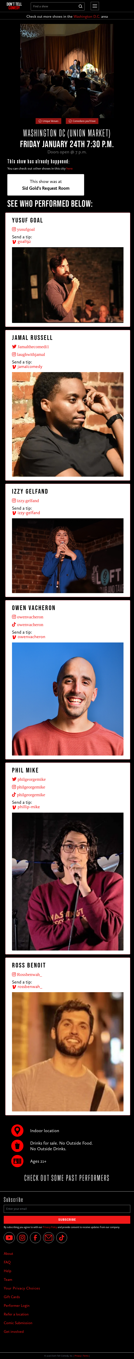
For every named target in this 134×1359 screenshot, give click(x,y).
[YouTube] (9, 1237)
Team (8, 1279)
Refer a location (16, 1314)
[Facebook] (35, 1237)
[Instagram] (22, 1237)
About (8, 1253)
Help (7, 1271)
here (69, 168)
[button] (94, 6)
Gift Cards (12, 1297)
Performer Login (17, 1305)
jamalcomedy (27, 366)
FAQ (7, 1262)
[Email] (48, 1237)
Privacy (78, 1355)
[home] (16, 6)
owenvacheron (28, 636)
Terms (86, 1355)
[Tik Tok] (61, 1237)
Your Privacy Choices (22, 1288)
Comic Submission (18, 1323)
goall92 (21, 241)
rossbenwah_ (27, 986)
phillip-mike (26, 806)
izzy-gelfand (26, 512)
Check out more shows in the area (67, 16)
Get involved (14, 1331)
